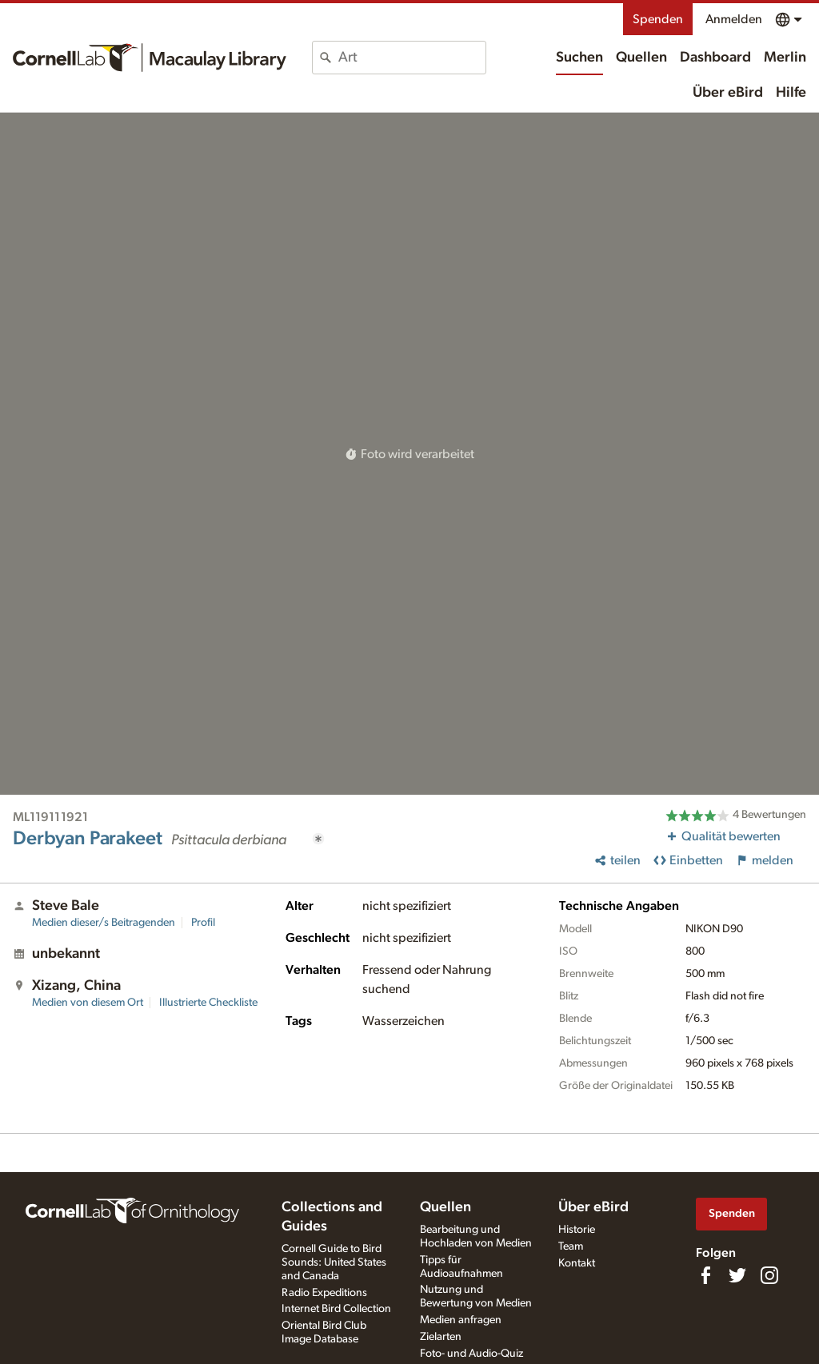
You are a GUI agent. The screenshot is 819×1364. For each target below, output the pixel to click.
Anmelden (733, 19)
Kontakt (576, 1263)
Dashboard (715, 57)
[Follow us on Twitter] (737, 1275)
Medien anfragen (460, 1320)
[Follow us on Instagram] (769, 1275)
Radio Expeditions (324, 1292)
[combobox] (411, 58)
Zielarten (440, 1336)
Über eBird (728, 93)
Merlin (785, 57)
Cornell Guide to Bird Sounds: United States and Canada (334, 1262)
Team (570, 1246)
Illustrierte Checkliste (208, 1002)
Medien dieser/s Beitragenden (103, 922)
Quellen (641, 57)
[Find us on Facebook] (705, 1275)
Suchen (579, 57)
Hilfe (791, 93)
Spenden (658, 19)
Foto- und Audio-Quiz (471, 1353)
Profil (203, 922)
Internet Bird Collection (336, 1308)
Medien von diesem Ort (87, 1002)
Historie (576, 1229)
